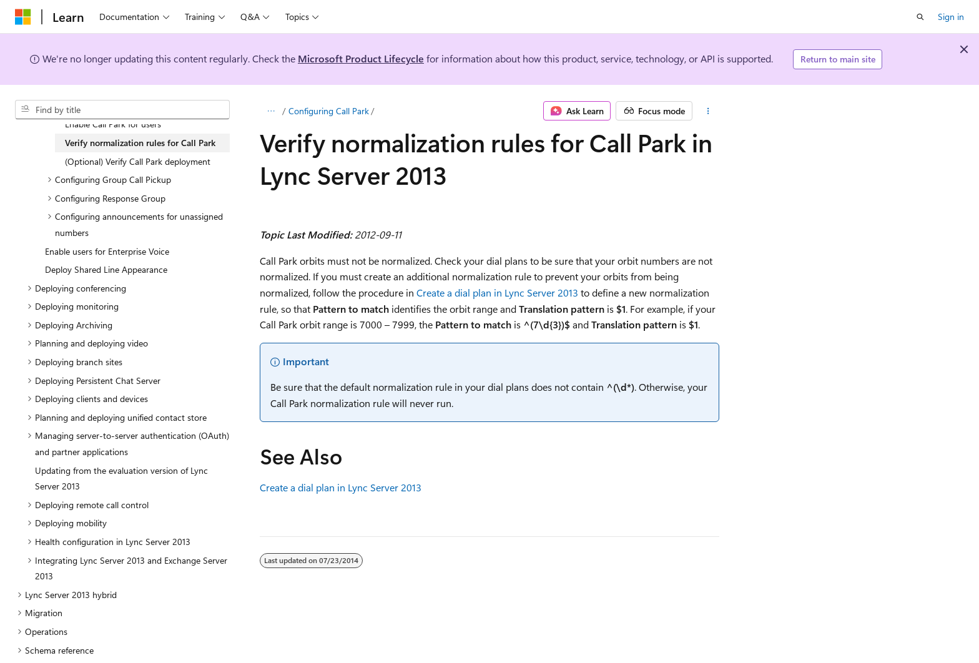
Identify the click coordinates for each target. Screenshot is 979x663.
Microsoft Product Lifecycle (361, 58)
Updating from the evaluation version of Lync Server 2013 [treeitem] (121, 478)
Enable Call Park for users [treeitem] (113, 124)
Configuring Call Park (328, 111)
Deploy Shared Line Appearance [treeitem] (106, 269)
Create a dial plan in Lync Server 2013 (497, 292)
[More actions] (708, 111)
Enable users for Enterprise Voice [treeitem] (107, 251)
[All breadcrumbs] (271, 111)
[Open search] (920, 17)
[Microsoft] (23, 17)
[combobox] (122, 110)
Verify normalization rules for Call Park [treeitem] (140, 143)
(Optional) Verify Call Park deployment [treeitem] (137, 161)
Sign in (951, 16)
